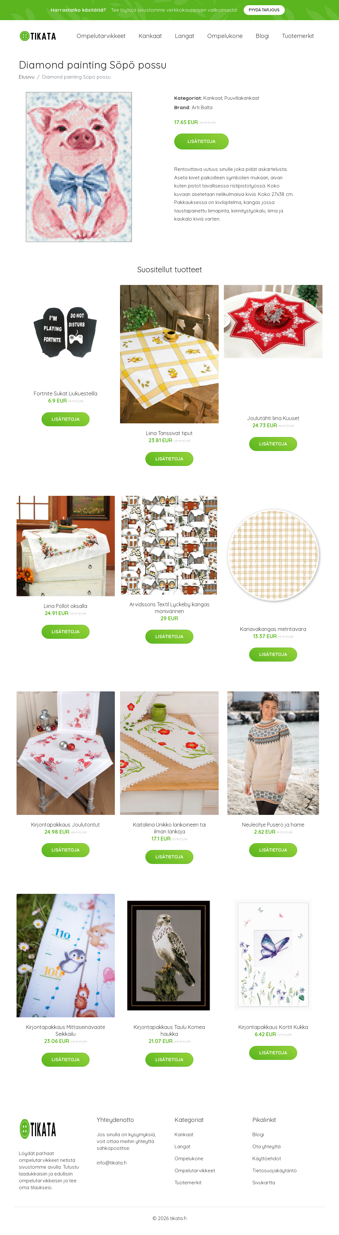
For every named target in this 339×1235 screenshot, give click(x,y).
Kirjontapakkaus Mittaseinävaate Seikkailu (65, 1036)
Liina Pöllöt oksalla (65, 612)
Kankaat (150, 39)
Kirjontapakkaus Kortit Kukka (273, 1033)
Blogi (262, 39)
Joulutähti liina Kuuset (273, 424)
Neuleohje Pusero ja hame (273, 830)
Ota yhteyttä (266, 1152)
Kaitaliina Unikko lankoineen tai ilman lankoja (169, 833)
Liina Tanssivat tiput (169, 439)
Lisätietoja (201, 147)
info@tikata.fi (112, 1168)
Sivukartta (263, 1188)
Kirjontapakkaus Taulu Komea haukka (169, 1036)
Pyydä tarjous (264, 9)
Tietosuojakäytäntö (274, 1176)
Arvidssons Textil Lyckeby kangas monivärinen (169, 613)
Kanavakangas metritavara (273, 634)
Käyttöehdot (266, 1164)
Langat (184, 39)
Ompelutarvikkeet (101, 39)
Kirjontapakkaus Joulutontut (65, 830)
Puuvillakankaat (241, 103)
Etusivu (26, 82)
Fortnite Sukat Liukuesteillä (65, 399)
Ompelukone (225, 39)
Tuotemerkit (298, 39)
